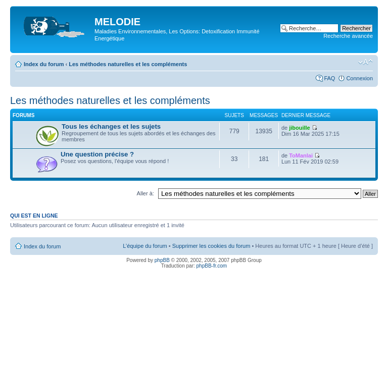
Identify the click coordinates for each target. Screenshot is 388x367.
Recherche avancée (348, 36)
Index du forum (44, 64)
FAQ (329, 78)
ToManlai (301, 155)
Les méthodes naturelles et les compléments (128, 64)
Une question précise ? (97, 154)
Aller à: (145, 193)
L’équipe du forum (145, 246)
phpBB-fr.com (212, 266)
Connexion (359, 78)
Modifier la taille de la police (365, 62)
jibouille (299, 128)
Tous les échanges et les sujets (111, 126)
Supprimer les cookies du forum (211, 246)
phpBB (162, 260)
